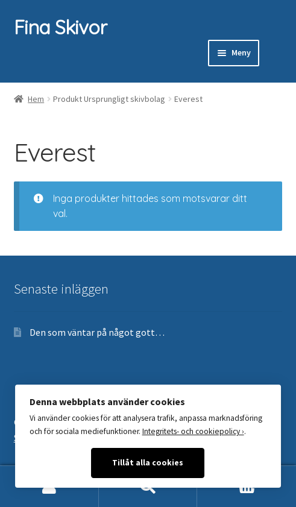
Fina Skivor (60, 27)
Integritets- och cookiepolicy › (193, 431)
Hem (36, 98)
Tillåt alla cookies (147, 463)
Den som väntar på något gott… (97, 332)
